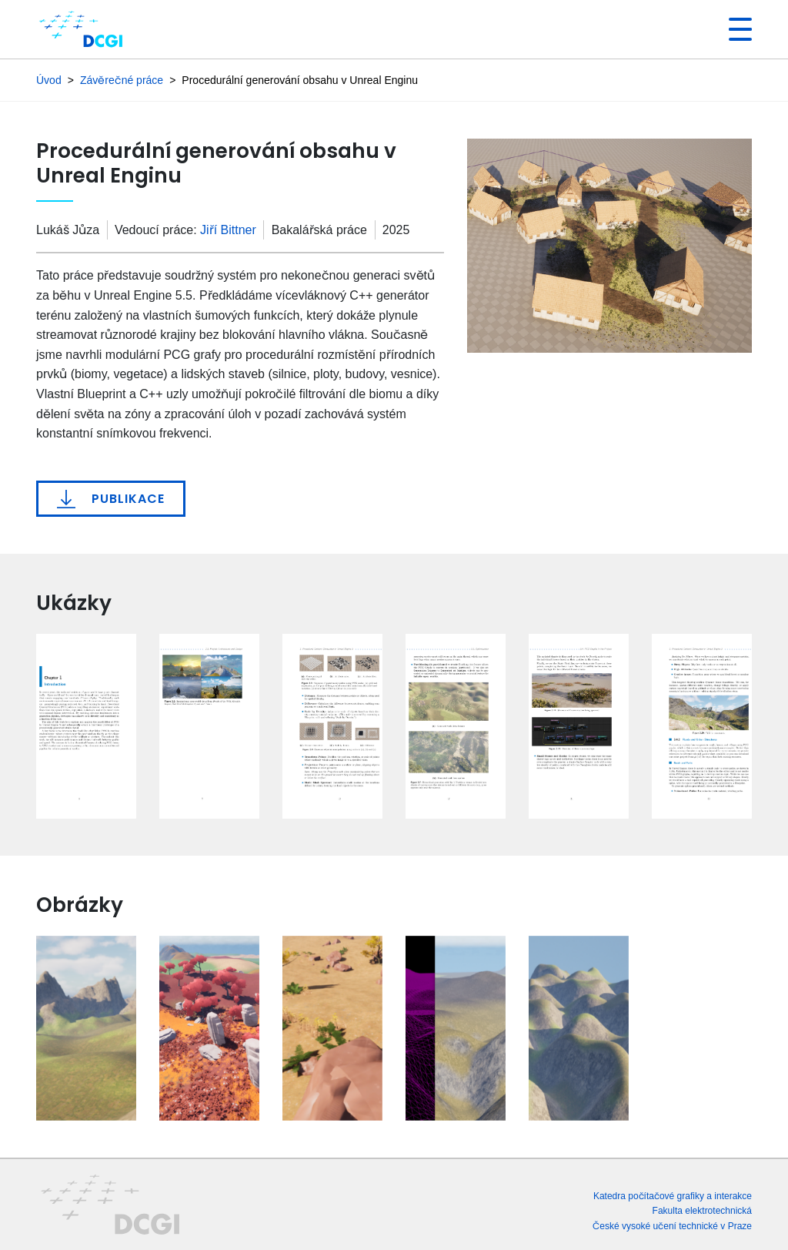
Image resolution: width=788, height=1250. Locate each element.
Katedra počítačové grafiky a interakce (672, 1195)
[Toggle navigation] (734, 29)
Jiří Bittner (228, 230)
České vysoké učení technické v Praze (672, 1225)
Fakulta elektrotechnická (702, 1210)
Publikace (111, 499)
